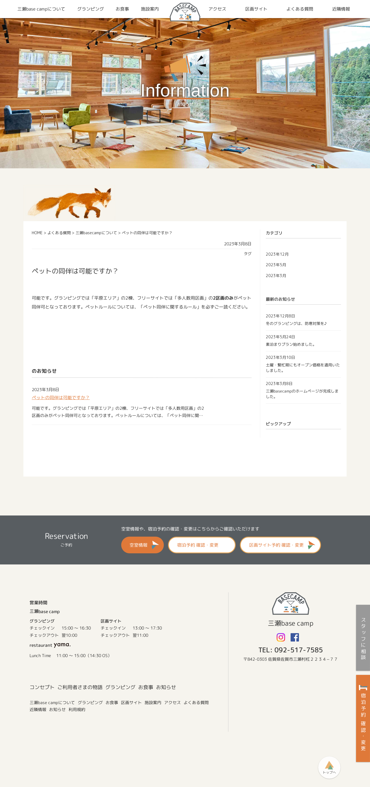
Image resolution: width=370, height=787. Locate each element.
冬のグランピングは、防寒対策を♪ (296, 323)
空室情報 (138, 545)
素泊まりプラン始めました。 (291, 344)
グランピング (120, 687)
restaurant (50, 645)
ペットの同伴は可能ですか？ (61, 397)
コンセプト (42, 687)
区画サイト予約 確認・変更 (276, 545)
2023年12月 (277, 254)
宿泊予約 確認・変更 (197, 545)
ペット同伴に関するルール (170, 307)
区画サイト (131, 702)
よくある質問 (196, 702)
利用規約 (77, 709)
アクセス (172, 702)
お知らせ (166, 687)
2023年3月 (276, 275)
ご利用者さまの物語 (80, 687)
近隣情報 (38, 709)
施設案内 (153, 702)
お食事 (145, 687)
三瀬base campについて (52, 702)
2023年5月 (276, 264)
